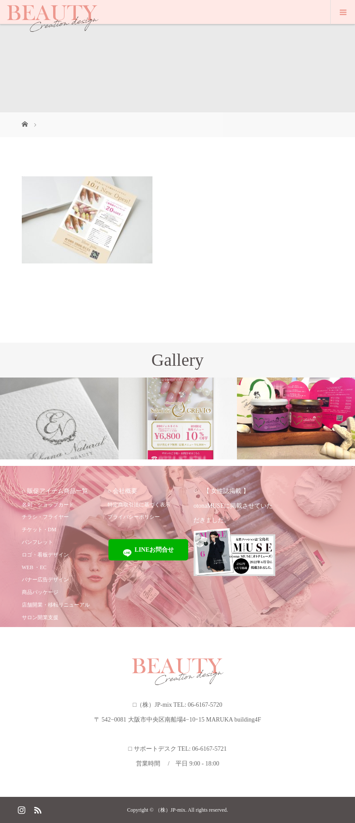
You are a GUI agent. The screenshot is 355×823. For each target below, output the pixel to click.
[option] (59, 418)
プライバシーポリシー (134, 517)
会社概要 (125, 491)
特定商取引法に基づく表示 (139, 505)
